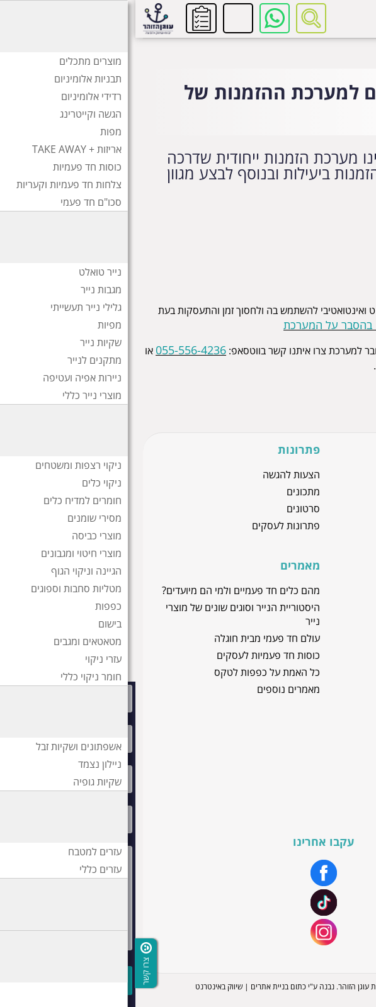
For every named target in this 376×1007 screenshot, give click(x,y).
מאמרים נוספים (153, 689)
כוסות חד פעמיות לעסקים (133, 655)
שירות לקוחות (330, 754)
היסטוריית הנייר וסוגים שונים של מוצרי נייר (107, 614)
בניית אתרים (134, 986)
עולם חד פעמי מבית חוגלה (132, 638)
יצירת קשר (336, 788)
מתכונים (168, 491)
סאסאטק (339, 607)
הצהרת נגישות (328, 805)
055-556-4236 (55, 349)
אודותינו (342, 737)
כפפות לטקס (331, 491)
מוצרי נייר (338, 474)
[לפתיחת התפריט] (354, 18)
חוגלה (346, 624)
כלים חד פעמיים (325, 542)
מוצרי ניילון (336, 525)
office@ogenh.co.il (290, 365)
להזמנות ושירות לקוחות (103, 18)
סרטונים (168, 508)
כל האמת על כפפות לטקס (132, 672)
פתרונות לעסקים (151, 525)
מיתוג (347, 771)
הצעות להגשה (156, 474)
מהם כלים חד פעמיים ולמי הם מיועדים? (105, 590)
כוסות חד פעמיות (323, 508)
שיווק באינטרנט (83, 986)
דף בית (353, 47)
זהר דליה (340, 590)
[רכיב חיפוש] (176, 18)
